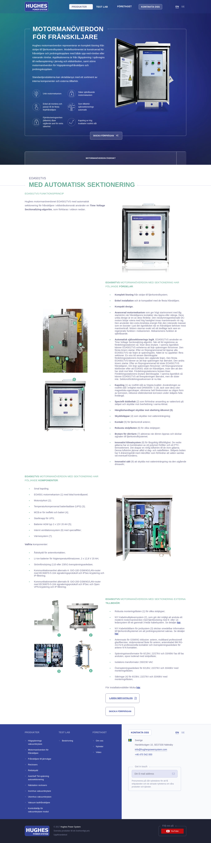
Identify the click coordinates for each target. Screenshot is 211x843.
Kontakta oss (150, 6)
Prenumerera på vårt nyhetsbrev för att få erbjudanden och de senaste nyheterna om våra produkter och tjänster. (153, 784)
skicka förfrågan (120, 711)
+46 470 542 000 (143, 754)
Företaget (124, 6)
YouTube (172, 831)
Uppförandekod (60, 835)
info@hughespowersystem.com (151, 749)
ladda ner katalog (121, 698)
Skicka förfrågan (106, 135)
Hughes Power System (70, 827)
